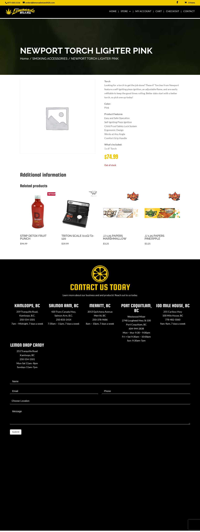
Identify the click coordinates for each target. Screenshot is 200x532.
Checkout (172, 12)
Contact (189, 12)
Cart (159, 12)
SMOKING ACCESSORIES (50, 58)
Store (124, 12)
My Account (143, 12)
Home (112, 12)
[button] (142, 147)
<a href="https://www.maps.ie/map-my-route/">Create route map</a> (100, 489)
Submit (15, 432)
